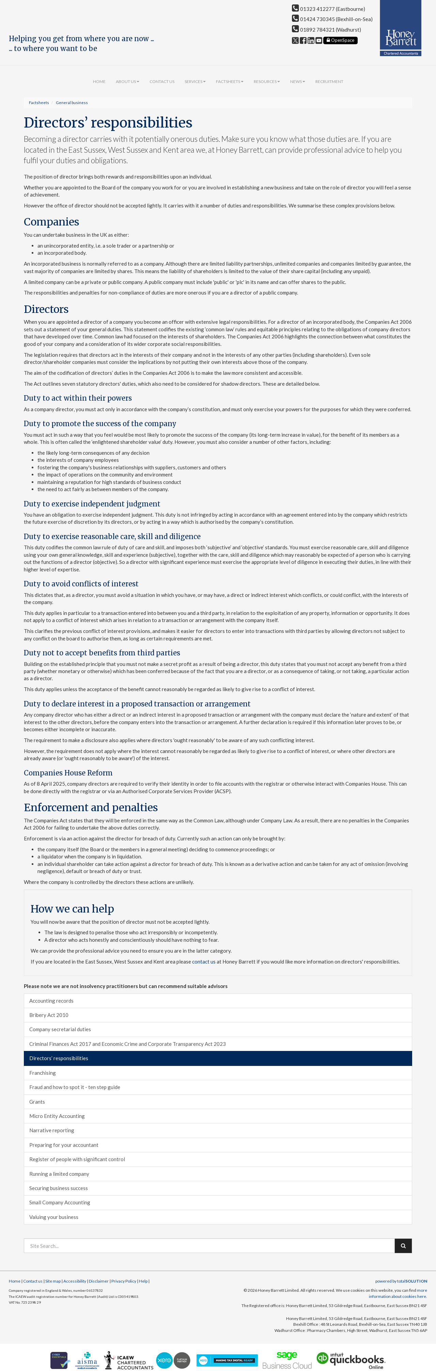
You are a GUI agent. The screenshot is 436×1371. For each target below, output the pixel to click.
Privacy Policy (123, 1281)
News (297, 81)
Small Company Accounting (59, 1202)
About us (127, 81)
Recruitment (329, 81)
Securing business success (58, 1188)
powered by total (401, 1281)
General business (72, 102)
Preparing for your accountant (63, 1145)
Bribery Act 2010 (48, 1015)
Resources (267, 81)
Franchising (42, 1073)
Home (99, 81)
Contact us (162, 81)
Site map (53, 1281)
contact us (204, 961)
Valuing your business (53, 1217)
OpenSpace (340, 40)
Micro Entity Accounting (57, 1116)
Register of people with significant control (77, 1159)
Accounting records (51, 1001)
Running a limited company (59, 1174)
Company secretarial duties (60, 1029)
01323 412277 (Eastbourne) (328, 9)
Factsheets (230, 81)
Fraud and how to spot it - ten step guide (74, 1087)
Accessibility (74, 1281)
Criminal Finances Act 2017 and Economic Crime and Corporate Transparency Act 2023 (127, 1044)
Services (195, 81)
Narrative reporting (51, 1130)
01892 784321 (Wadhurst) (326, 30)
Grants (37, 1102)
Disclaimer (99, 1281)
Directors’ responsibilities (58, 1058)
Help (143, 1281)
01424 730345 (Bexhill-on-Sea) (332, 19)
